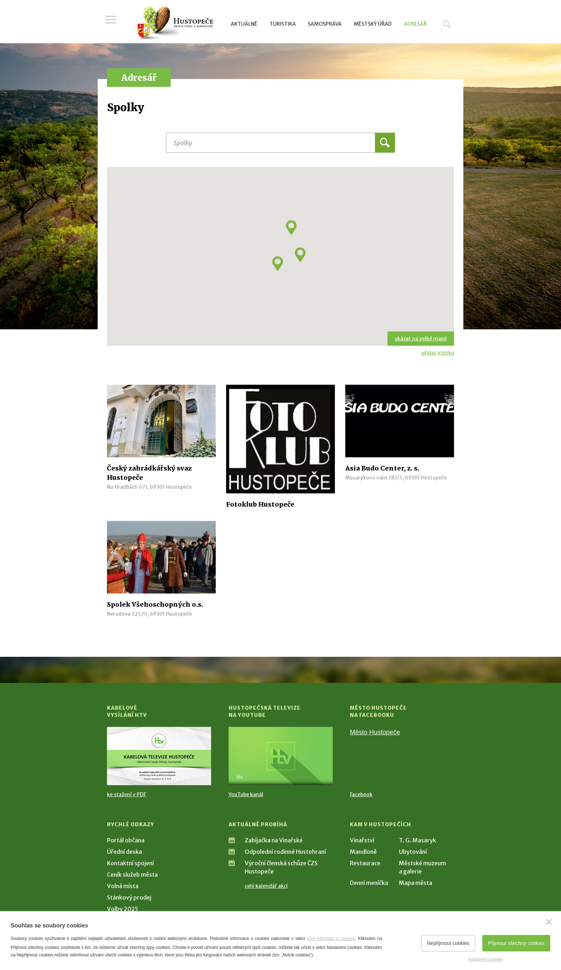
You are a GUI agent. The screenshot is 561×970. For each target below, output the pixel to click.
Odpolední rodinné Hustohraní (285, 851)
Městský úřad (373, 24)
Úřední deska (124, 851)
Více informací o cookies (331, 938)
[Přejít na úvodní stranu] (175, 23)
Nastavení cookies (485, 959)
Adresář (415, 24)
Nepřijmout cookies (448, 943)
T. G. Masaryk (417, 840)
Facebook (361, 794)
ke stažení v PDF (126, 794)
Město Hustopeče (375, 732)
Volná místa (122, 886)
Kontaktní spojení (130, 863)
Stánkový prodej (129, 897)
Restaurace (365, 863)
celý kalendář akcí (266, 886)
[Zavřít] (549, 922)
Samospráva (325, 24)
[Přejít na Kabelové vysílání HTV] (159, 756)
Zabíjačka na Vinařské (274, 840)
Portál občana (126, 840)
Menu (112, 22)
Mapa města (415, 882)
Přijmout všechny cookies (516, 943)
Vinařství (362, 840)
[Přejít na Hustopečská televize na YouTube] (281, 756)
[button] (300, 254)
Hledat (447, 24)
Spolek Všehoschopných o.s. (155, 604)
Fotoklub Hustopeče (260, 504)
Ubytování (413, 851)
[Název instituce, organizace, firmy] (280, 143)
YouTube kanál (246, 794)
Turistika (282, 24)
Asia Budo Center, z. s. (382, 468)
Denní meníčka (369, 882)
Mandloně (363, 851)
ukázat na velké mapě (421, 338)
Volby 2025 (122, 908)
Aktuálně (244, 24)
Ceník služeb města (132, 874)
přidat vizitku (437, 353)
